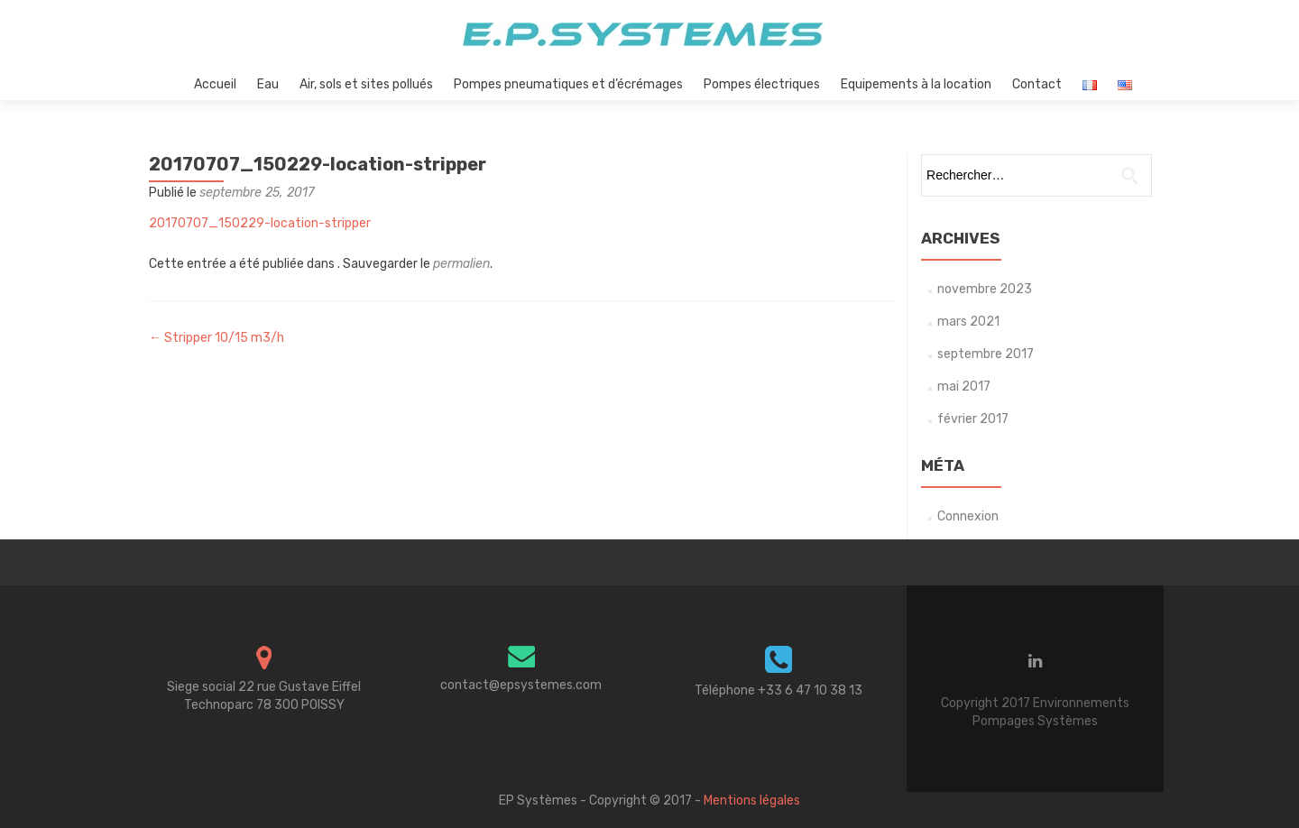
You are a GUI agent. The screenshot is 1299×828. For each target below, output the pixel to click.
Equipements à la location (916, 84)
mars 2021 (968, 321)
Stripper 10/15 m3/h (216, 337)
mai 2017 (963, 386)
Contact (1037, 84)
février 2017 (973, 419)
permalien (461, 263)
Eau (268, 84)
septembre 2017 (985, 354)
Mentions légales (752, 800)
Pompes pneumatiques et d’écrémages (568, 84)
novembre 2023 (984, 289)
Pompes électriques (762, 84)
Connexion (968, 516)
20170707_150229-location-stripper (260, 223)
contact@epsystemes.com (521, 685)
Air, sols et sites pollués (366, 84)
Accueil (215, 84)
